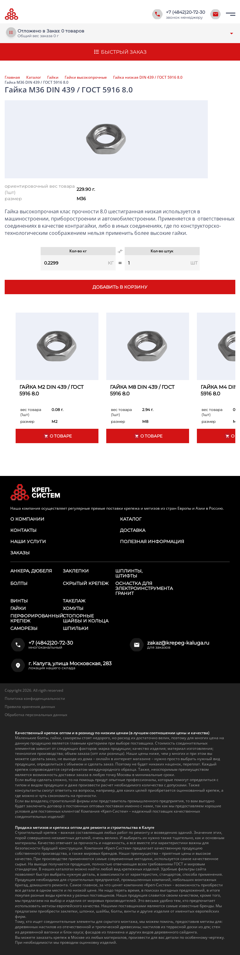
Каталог (33, 77)
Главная (12, 77)
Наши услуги (28, 541)
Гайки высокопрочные (86, 77)
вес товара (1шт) (30, 412)
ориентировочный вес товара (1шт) (40, 189)
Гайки (52, 77)
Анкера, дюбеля (31, 571)
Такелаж (74, 601)
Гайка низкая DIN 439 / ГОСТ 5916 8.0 (147, 77)
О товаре (57, 436)
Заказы (20, 553)
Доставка (132, 530)
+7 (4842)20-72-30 (185, 12)
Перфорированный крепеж (36, 618)
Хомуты (73, 608)
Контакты (23, 530)
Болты (19, 583)
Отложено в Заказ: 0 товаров (51, 31)
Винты (19, 601)
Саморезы (24, 628)
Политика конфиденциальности (35, 698)
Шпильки (75, 628)
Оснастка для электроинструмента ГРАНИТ (144, 588)
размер (13, 198)
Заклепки (76, 571)
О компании (27, 519)
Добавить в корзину (120, 287)
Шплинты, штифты (128, 573)
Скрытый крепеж (85, 583)
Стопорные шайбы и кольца (85, 618)
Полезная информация (152, 541)
